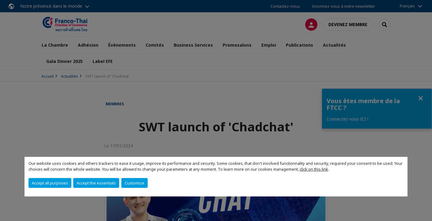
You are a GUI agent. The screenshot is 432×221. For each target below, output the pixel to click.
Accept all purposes (50, 183)
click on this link (314, 169)
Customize (134, 183)
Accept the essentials (96, 183)
